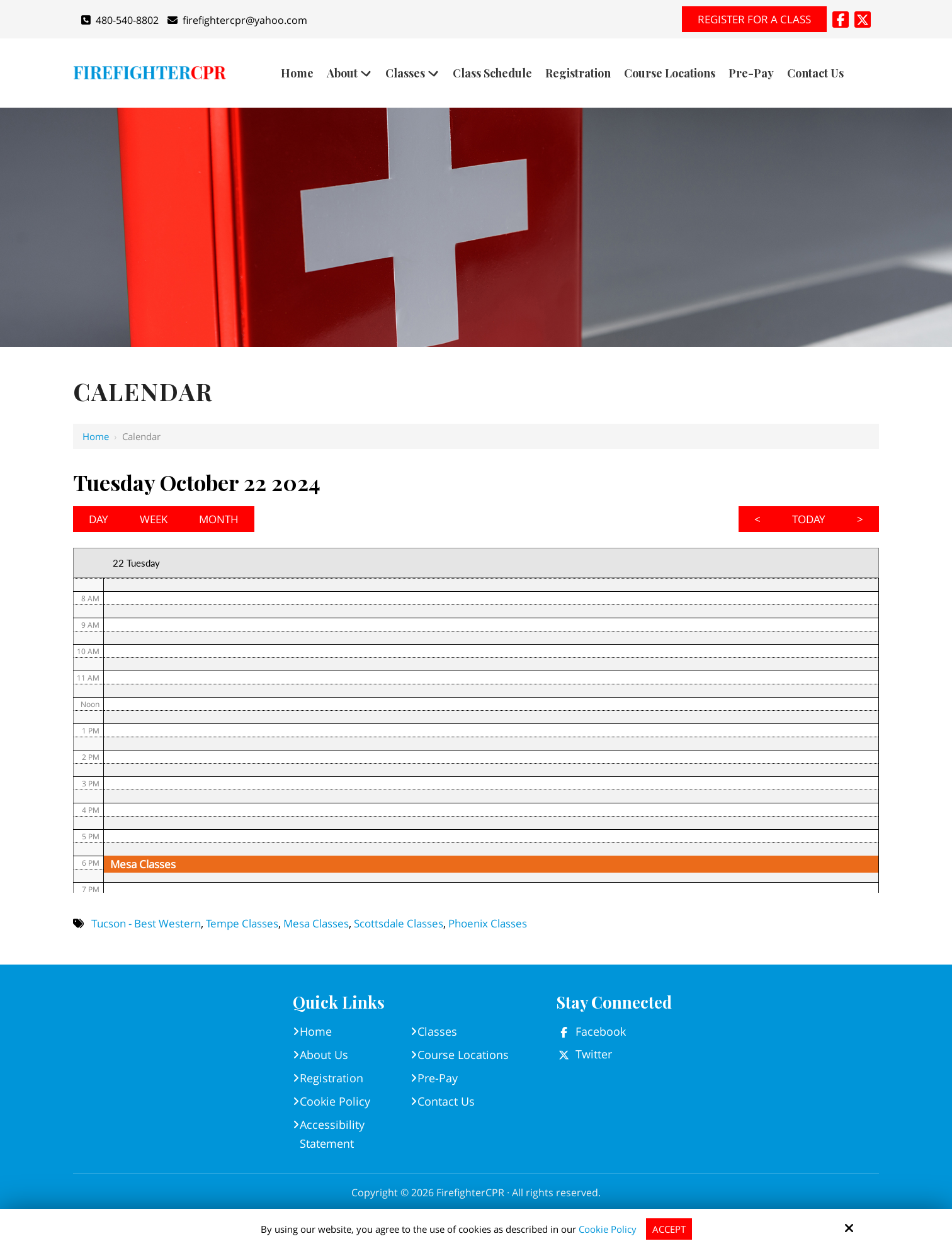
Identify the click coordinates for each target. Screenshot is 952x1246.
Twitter (593, 1054)
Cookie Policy (608, 1229)
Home (95, 436)
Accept (669, 1229)
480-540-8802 (120, 20)
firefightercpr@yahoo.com (237, 20)
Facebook (600, 1031)
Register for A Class (754, 19)
